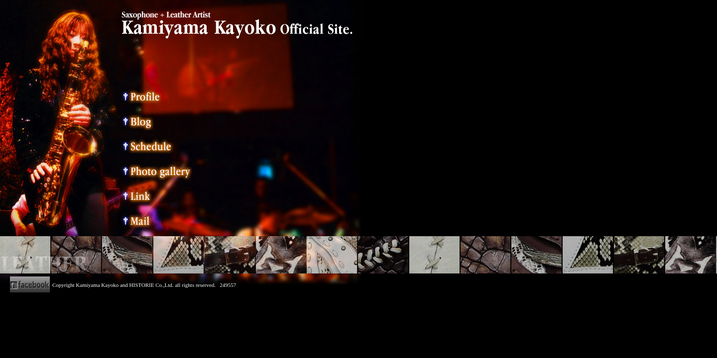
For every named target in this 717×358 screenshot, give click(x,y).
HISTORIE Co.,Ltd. (151, 285)
